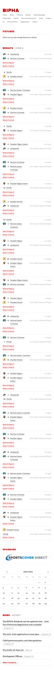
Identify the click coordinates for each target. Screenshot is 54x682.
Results (28, 14)
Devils (9, 72)
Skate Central (8, 65)
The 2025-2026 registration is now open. (27, 634)
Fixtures (20, 14)
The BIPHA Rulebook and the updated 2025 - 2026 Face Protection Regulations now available (26, 624)
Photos (16, 18)
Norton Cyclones (17, 58)
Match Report (8, 62)
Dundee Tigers (16, 94)
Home (5, 14)
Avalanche (14, 54)
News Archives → (11, 662)
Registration (25, 21)
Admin (34, 21)
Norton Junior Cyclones (20, 90)
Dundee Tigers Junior (19, 144)
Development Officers (18, 656)
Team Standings (39, 14)
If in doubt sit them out (17, 649)
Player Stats (7, 18)
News (12, 14)
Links (41, 18)
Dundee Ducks (16, 76)
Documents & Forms (28, 18)
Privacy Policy (12, 21)
